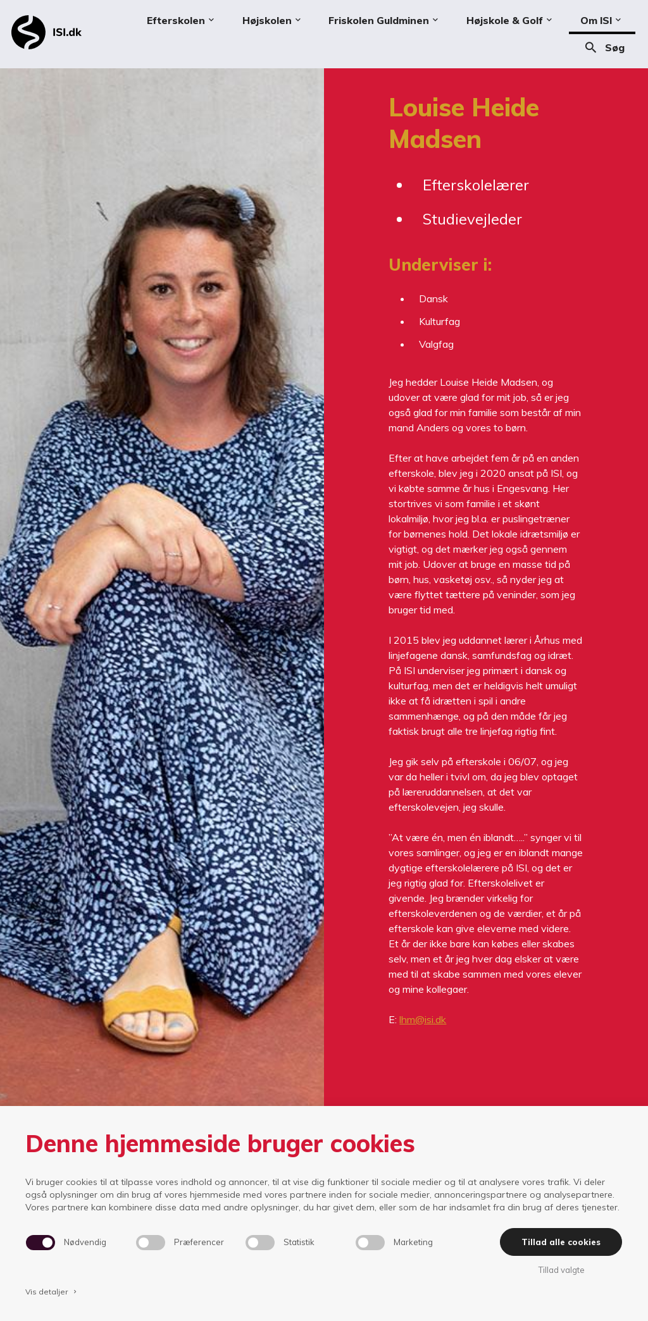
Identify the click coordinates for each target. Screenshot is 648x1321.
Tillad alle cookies (561, 1242)
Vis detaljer (51, 1291)
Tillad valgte (561, 1270)
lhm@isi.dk (422, 1019)
